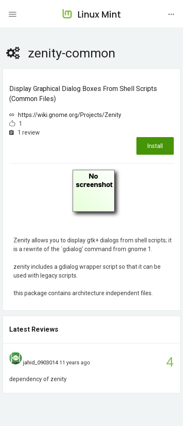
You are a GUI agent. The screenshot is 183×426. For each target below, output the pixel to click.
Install (155, 146)
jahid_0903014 (40, 362)
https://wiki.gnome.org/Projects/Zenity (69, 115)
